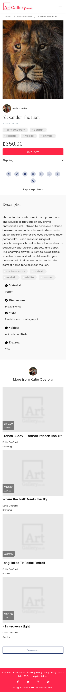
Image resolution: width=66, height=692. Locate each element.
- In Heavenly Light (16, 626)
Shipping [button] (8, 160)
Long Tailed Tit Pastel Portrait (24, 563)
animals (48, 136)
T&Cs (61, 672)
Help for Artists (40, 676)
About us (6, 672)
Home (8, 16)
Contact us (19, 672)
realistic (11, 136)
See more (33, 650)
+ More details (10, 123)
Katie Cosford (16, 108)
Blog (53, 672)
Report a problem (33, 189)
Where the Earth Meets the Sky (25, 499)
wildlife (29, 136)
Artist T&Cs (24, 676)
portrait (38, 129)
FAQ (46, 672)
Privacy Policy (34, 672)
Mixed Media (24, 16)
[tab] (33, 160)
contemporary (15, 129)
